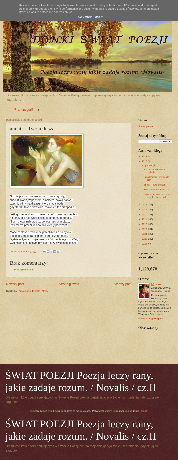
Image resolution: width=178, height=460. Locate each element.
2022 (145, 224)
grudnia (149, 165)
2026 (145, 243)
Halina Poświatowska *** (156, 189)
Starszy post (122, 284)
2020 (145, 214)
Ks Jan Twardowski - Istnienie (154, 170)
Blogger (144, 411)
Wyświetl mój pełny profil (150, 318)
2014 (145, 156)
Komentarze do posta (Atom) (33, 291)
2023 (145, 229)
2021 (145, 219)
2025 (145, 238)
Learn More (84, 17)
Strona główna (69, 284)
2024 (145, 234)
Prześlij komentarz (23, 269)
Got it (99, 17)
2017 (145, 161)
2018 (145, 204)
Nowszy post (15, 284)
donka (158, 284)
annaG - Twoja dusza (154, 184)
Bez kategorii (23, 110)
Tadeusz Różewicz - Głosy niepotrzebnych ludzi (157, 195)
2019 (145, 209)
